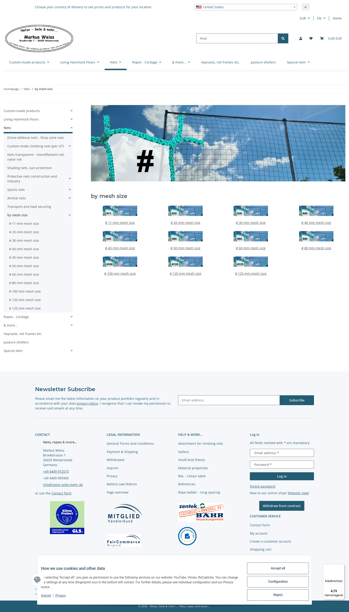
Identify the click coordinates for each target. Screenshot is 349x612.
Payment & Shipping (122, 452)
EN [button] (319, 18)
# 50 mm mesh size (185, 248)
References (186, 484)
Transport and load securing (29, 206)
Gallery (183, 452)
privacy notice (87, 403)
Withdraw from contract (282, 506)
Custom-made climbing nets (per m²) (35, 146)
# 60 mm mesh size (251, 248)
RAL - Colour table (192, 476)
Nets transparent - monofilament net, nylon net (36, 157)
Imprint (50, 598)
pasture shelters (16, 342)
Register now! (298, 493)
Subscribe (297, 400)
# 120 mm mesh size (185, 273)
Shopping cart (260, 549)
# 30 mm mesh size (251, 222)
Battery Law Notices (122, 484)
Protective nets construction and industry (32, 178)
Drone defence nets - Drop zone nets (35, 137)
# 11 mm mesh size (120, 222)
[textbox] (245, 7)
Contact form (61, 493)
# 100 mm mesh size (120, 273)
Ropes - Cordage (16, 317)
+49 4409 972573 (56, 471)
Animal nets (16, 198)
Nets (7, 128)
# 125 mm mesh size (251, 273)
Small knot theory (191, 460)
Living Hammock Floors (21, 119)
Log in (282, 476)
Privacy (64, 598)
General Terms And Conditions (130, 443)
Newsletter (258, 557)
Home (337, 18)
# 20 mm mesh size (185, 222)
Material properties (193, 468)
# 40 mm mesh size (316, 222)
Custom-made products (22, 111)
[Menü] (341, 567)
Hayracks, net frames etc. (23, 334)
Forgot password (262, 486)
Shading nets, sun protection (29, 168)
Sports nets (16, 189)
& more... (11, 325)
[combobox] (245, 7)
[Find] (237, 38)
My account (258, 533)
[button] (301, 38)
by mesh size (17, 215)
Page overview (117, 492)
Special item (13, 351)
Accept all (274, 572)
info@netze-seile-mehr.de (63, 485)
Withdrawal (115, 460)
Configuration (274, 584)
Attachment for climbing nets (200, 443)
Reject (274, 596)
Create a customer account (270, 541)
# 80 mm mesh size (316, 248)
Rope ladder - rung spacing (199, 492)
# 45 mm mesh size (120, 248)
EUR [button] (303, 18)
